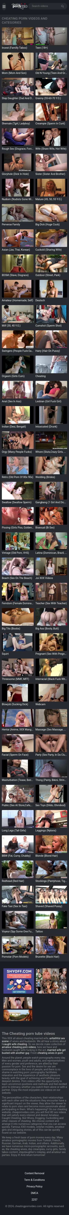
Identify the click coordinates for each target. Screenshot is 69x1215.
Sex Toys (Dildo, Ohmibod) (51, 805)
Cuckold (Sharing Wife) (49, 249)
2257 (34, 1199)
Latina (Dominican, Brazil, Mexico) (51, 552)
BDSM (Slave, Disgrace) (15, 275)
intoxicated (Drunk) (46, 426)
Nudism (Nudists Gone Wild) (18, 199)
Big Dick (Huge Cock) (48, 224)
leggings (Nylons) (46, 830)
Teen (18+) (42, 47)
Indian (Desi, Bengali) (14, 426)
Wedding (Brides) (45, 477)
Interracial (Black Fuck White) (51, 679)
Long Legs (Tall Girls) (14, 830)
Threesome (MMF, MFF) (15, 679)
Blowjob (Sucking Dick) (15, 704)
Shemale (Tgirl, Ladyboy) (16, 123)
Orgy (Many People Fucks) (17, 451)
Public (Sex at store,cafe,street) (18, 805)
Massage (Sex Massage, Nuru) (51, 729)
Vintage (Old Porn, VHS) (15, 552)
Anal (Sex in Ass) (11, 401)
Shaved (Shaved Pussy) (49, 906)
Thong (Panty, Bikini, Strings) (51, 780)
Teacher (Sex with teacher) (51, 603)
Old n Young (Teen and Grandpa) (51, 73)
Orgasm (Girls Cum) (13, 376)
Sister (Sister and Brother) (50, 173)
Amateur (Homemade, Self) (17, 300)
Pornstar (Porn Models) (15, 956)
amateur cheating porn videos (19, 1047)
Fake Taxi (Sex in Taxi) (14, 906)
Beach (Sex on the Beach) (17, 578)
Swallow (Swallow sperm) (16, 502)
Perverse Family (11, 224)
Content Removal (34, 1173)
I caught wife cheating (14, 1044)
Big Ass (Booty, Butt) (47, 628)
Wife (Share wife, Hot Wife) (51, 148)
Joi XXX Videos (44, 578)
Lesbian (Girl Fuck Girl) (48, 401)
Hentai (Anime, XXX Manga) (18, 729)
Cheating (41, 376)
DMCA (34, 1193)
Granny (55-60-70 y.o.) (48, 98)
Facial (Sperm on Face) (15, 754)
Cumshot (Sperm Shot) (49, 325)
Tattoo (39, 931)
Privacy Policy (34, 1186)
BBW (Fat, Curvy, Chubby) (16, 855)
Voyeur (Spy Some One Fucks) (18, 931)
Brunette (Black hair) (47, 956)
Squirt (5, 653)
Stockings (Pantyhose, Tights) (51, 881)
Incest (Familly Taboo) (14, 47)
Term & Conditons (34, 1179)
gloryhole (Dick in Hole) (15, 173)
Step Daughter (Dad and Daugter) (18, 98)
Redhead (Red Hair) (13, 881)
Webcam (41, 704)
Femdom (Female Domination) (18, 603)
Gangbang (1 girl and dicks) (51, 502)
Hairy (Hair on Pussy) (48, 350)
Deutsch (40, 300)
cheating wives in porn (50, 1052)
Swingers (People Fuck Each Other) (18, 350)
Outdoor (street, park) (48, 275)
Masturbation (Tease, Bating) (18, 780)
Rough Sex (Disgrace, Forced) (18, 148)
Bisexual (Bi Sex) (45, 527)
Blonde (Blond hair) (47, 855)
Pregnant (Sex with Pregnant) (51, 653)
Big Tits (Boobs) (11, 628)
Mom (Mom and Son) (14, 73)
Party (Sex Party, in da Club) (51, 754)
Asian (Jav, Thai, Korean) (16, 249)
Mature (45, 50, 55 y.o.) (49, 199)
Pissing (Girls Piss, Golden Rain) (18, 527)
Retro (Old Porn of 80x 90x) (17, 477)
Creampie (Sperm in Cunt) (50, 123)
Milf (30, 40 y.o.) (11, 325)
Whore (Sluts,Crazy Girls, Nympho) (51, 451)
